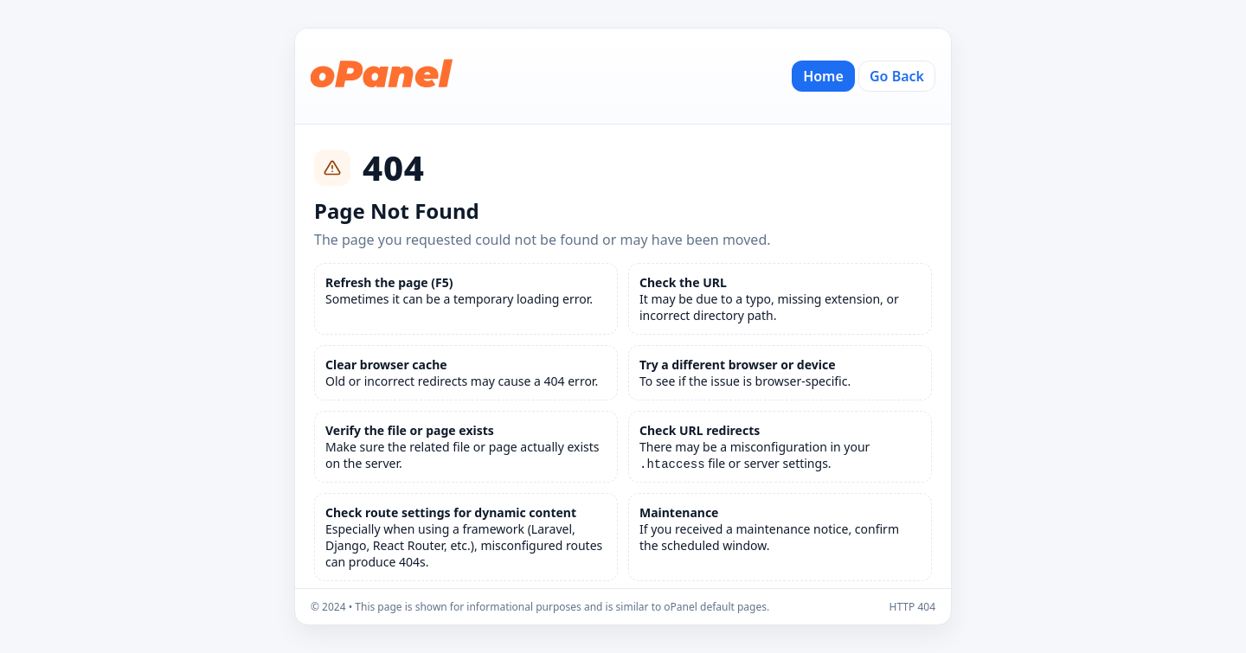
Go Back (897, 76)
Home (823, 76)
